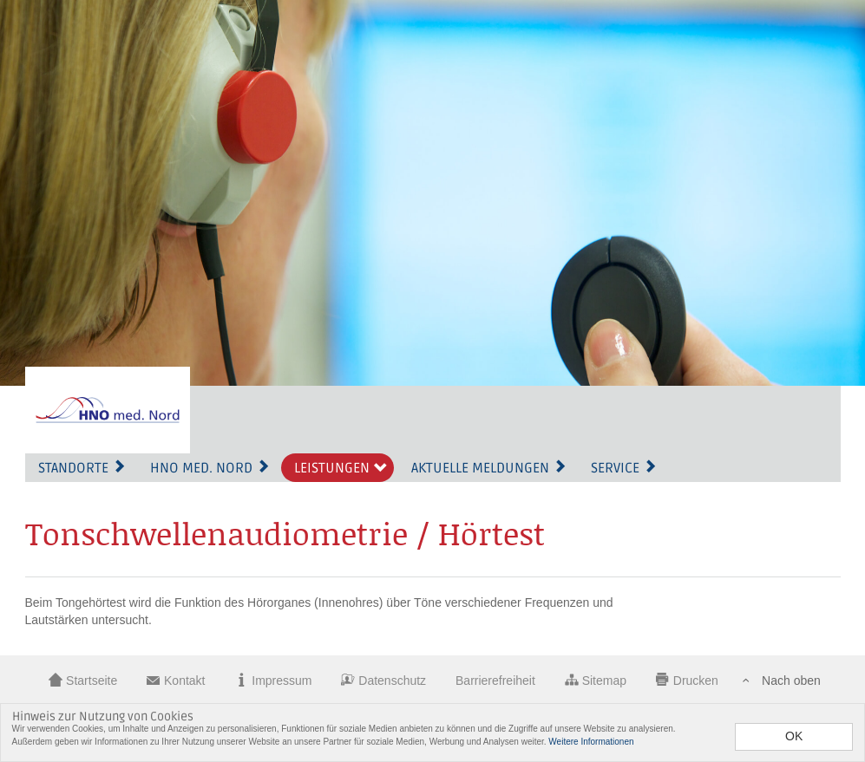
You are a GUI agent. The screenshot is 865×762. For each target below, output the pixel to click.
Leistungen (340, 468)
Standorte (82, 468)
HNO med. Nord (210, 468)
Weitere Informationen (590, 741)
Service (624, 468)
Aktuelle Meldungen (489, 468)
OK (794, 736)
